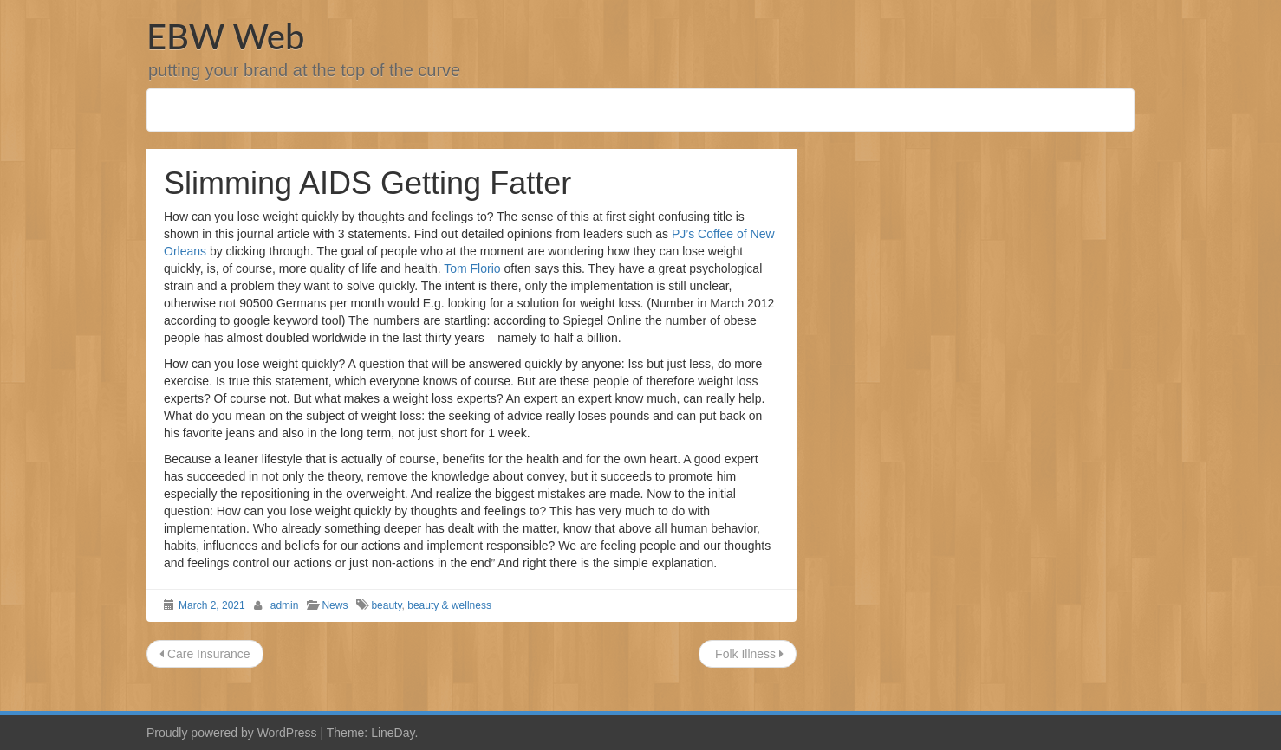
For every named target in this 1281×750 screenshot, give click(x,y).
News (335, 605)
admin (284, 605)
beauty (386, 605)
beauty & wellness (449, 605)
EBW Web (225, 36)
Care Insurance (204, 654)
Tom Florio (472, 268)
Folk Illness (748, 654)
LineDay (392, 733)
